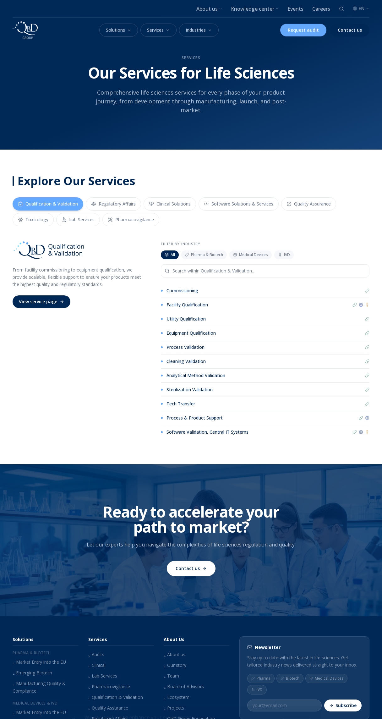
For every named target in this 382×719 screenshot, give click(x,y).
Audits (96, 654)
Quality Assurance (108, 708)
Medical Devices (250, 254)
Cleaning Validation (186, 361)
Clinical (97, 665)
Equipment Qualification (191, 333)
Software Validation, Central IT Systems (207, 433)
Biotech (290, 678)
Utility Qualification (186, 319)
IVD (284, 254)
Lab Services (102, 676)
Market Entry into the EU (39, 662)
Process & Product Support (194, 418)
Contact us (191, 572)
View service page (41, 302)
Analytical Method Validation (195, 375)
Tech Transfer (180, 404)
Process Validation (185, 347)
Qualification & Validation (115, 697)
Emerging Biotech (32, 673)
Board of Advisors (184, 686)
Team (171, 676)
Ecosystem (176, 697)
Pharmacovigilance (109, 686)
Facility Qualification (187, 305)
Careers (321, 8)
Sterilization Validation (189, 389)
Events (295, 8)
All (170, 254)
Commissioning (182, 291)
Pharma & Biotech (204, 254)
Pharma (260, 678)
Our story (175, 665)
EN (361, 8)
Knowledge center (255, 8)
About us (209, 8)
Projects (174, 708)
